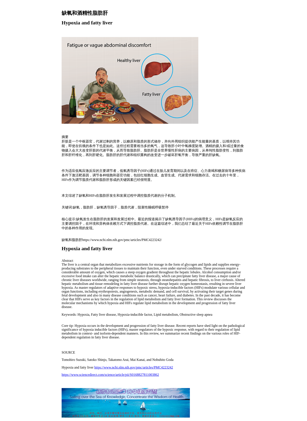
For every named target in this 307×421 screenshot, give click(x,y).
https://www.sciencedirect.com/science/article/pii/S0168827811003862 (110, 374)
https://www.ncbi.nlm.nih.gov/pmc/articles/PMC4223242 (133, 367)
